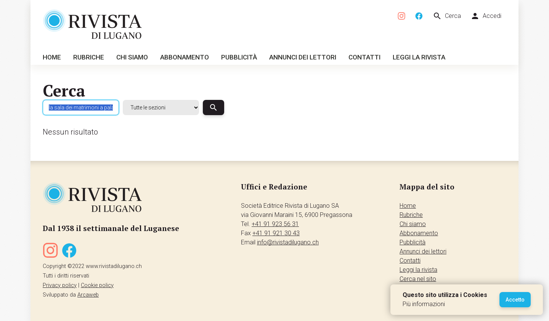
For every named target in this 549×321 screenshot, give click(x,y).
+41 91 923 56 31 (275, 224)
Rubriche (88, 57)
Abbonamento (184, 57)
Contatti (364, 57)
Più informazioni (424, 304)
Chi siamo (132, 57)
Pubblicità (239, 57)
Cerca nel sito (418, 278)
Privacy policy (60, 285)
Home (52, 57)
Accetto (515, 300)
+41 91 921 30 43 (276, 233)
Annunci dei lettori (302, 57)
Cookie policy (97, 285)
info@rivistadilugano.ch (288, 242)
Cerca (447, 16)
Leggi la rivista (419, 57)
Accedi (485, 16)
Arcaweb (88, 295)
